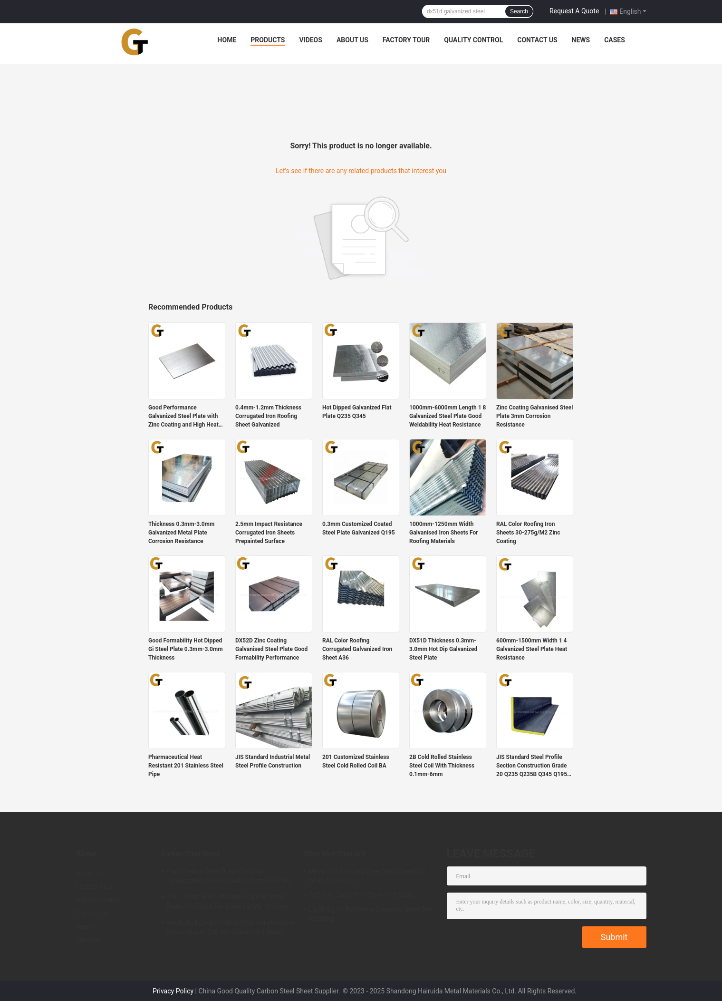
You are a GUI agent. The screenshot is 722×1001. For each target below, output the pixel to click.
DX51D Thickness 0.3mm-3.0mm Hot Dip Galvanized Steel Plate (443, 649)
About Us (352, 40)
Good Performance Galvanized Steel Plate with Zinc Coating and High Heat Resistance (183, 416)
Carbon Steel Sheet (191, 853)
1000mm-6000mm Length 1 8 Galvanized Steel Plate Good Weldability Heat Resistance (447, 416)
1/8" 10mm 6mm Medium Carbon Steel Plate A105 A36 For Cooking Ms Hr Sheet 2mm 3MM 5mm (227, 903)
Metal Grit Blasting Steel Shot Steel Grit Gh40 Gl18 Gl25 (367, 875)
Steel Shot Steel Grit (335, 853)
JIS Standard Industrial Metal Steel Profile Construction (272, 761)
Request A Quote (574, 11)
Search (519, 11)
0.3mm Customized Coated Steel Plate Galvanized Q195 (358, 528)
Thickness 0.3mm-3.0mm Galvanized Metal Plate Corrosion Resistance (181, 532)
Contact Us (537, 40)
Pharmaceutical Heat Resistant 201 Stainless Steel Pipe (185, 765)
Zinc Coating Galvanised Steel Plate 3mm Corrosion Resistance (534, 416)
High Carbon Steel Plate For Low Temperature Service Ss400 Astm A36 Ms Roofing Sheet (228, 877)
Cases (614, 40)
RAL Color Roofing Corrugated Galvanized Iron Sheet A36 (357, 649)
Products (267, 40)
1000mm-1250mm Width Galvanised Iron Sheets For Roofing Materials (443, 532)
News (581, 40)
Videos (310, 40)
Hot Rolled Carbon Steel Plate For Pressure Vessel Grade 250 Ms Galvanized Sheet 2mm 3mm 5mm (230, 929)
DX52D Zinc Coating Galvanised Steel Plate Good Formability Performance (271, 649)
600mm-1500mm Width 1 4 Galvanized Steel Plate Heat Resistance (531, 649)
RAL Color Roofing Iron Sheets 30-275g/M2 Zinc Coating (528, 532)
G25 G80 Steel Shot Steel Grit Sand (361, 895)
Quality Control (473, 40)
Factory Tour (406, 40)
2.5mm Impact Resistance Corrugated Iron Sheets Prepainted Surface (268, 532)
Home (227, 40)
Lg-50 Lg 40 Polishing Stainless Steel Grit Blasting (370, 914)
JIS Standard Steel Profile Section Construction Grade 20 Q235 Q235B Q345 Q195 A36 (531, 766)
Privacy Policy (173, 991)
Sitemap (88, 939)
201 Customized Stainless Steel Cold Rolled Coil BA (355, 761)
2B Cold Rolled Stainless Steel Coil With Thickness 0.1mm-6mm (441, 765)
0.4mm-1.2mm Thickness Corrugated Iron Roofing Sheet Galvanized (268, 416)
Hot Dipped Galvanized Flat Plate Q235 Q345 (357, 411)
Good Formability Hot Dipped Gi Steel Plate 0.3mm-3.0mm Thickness (185, 649)
